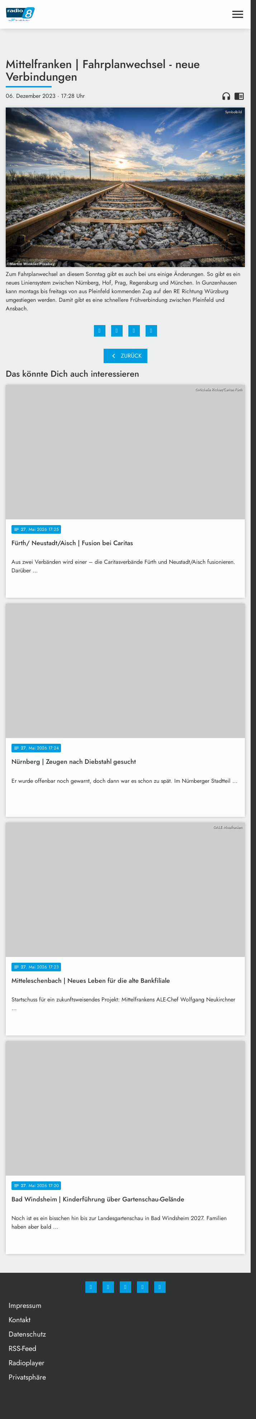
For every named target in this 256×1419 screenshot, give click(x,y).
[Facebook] (91, 1287)
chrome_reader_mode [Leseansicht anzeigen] (239, 96)
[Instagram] (108, 1287)
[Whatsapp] (125, 1287)
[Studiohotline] (142, 1287)
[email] (160, 1287)
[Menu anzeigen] (238, 14)
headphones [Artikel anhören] (226, 96)
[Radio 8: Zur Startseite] (65, 14)
